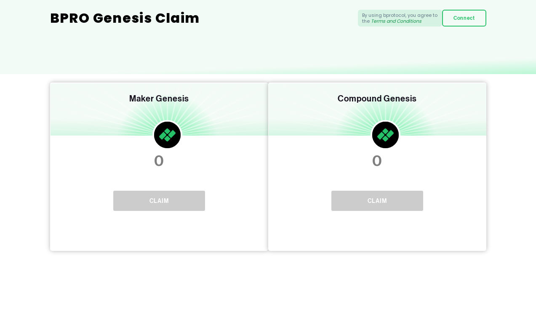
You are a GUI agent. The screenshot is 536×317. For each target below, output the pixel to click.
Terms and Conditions (396, 21)
